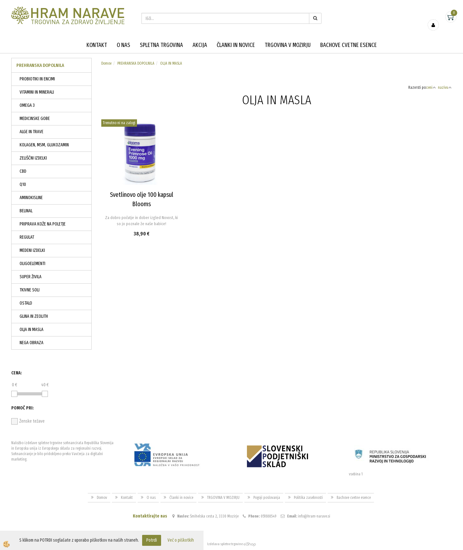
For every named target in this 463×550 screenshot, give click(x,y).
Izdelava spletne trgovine (225, 544)
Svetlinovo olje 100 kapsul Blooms (141, 199)
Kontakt (96, 45)
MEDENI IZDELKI (32, 250)
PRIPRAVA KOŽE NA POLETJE (43, 224)
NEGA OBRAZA (31, 342)
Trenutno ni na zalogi (119, 123)
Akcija (200, 45)
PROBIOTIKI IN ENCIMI (37, 79)
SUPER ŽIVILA (30, 277)
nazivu (445, 87)
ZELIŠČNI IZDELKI (33, 158)
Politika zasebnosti (308, 497)
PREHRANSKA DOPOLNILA (135, 63)
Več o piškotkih (181, 540)
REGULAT (27, 237)
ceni (431, 87)
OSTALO (26, 303)
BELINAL (26, 211)
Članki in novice (236, 45)
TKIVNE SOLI (30, 290)
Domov (106, 63)
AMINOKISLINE (31, 197)
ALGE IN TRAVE (31, 131)
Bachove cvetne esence (348, 45)
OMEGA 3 (27, 105)
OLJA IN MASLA (31, 329)
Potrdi (151, 540)
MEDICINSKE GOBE (35, 118)
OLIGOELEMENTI (32, 263)
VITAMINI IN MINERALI (37, 92)
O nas (123, 45)
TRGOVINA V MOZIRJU (288, 45)
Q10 (23, 184)
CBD (23, 171)
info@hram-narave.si (314, 516)
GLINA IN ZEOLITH (34, 316)
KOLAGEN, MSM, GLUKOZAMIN (44, 145)
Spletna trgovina (161, 45)
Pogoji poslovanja (266, 497)
